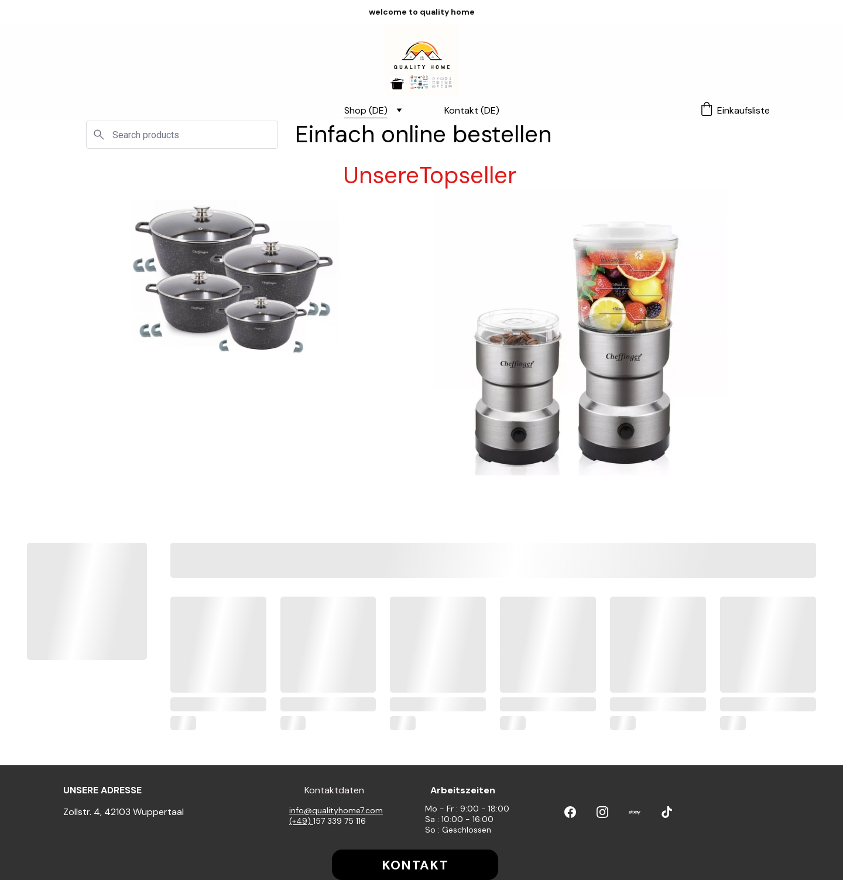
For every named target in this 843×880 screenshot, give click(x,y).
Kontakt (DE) (471, 110)
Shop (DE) (366, 110)
